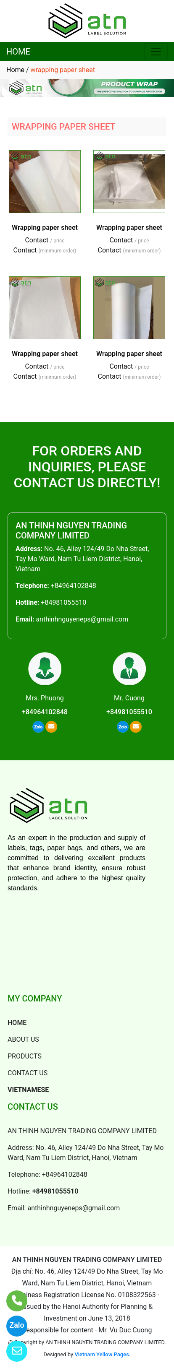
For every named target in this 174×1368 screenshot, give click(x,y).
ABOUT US (23, 1039)
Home (15, 70)
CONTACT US (27, 1073)
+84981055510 (63, 602)
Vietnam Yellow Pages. (102, 1354)
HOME (18, 52)
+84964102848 (73, 586)
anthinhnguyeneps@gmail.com (82, 619)
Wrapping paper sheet (45, 227)
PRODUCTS (25, 1056)
